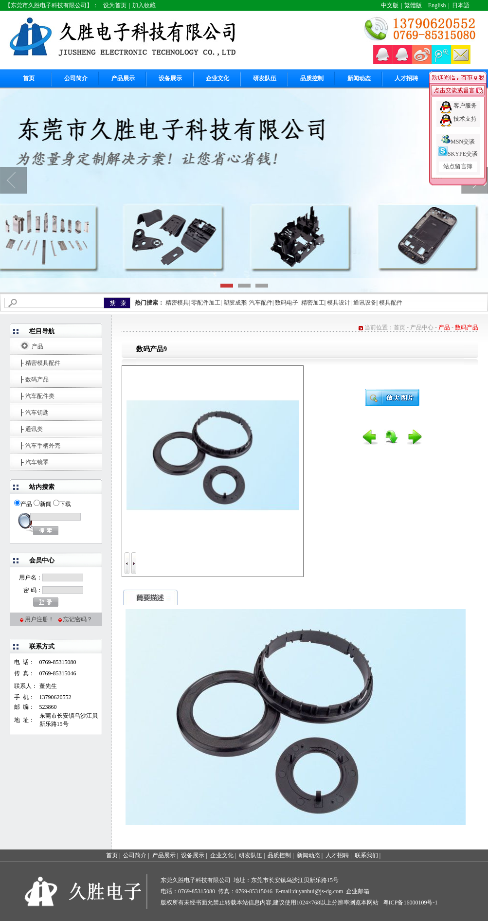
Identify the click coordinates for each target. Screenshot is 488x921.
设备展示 (170, 78)
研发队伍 (264, 78)
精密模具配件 (42, 363)
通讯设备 (365, 302)
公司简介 (76, 78)
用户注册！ (39, 619)
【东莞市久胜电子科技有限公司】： (51, 5)
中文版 (389, 5)
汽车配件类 (39, 396)
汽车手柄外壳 (42, 445)
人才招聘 (406, 78)
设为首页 (115, 5)
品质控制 (312, 78)
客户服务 (465, 105)
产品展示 (123, 78)
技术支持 (465, 118)
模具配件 (390, 302)
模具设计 (338, 302)
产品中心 (422, 327)
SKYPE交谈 (458, 153)
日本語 (461, 5)
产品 (37, 346)
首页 (29, 78)
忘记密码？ (77, 619)
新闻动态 (359, 78)
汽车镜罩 (37, 462)
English (437, 5)
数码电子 (286, 302)
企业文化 (217, 78)
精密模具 (177, 302)
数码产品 (37, 379)
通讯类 (34, 429)
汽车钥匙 (37, 412)
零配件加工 (205, 302)
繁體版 (413, 5)
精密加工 (313, 302)
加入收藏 (144, 5)
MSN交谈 (458, 141)
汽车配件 (260, 302)
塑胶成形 (235, 302)
